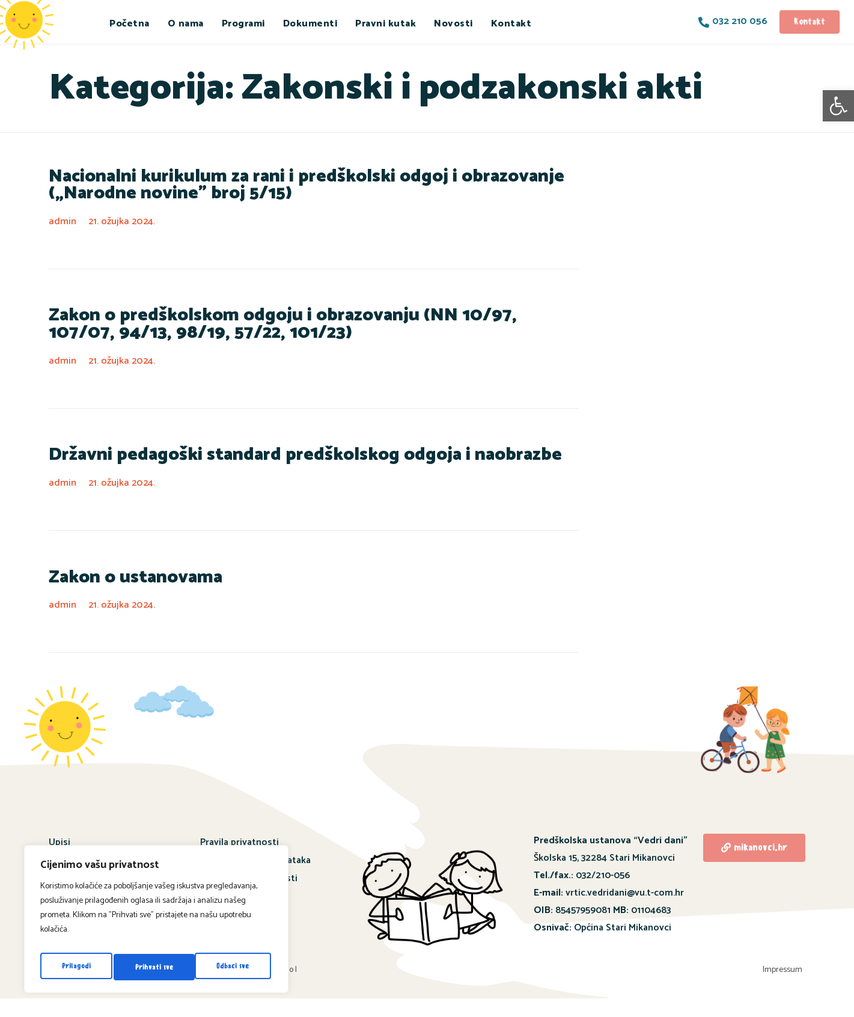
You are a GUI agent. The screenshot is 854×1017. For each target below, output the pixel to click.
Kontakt (511, 24)
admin (63, 225)
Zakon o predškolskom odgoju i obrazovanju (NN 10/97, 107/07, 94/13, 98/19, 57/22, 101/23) (306, 330)
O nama (186, 24)
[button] (838, 105)
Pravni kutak (385, 24)
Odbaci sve (151, 967)
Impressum (786, 985)
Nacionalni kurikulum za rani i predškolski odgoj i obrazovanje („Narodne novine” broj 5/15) (313, 187)
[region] (156, 922)
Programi (243, 24)
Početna (129, 24)
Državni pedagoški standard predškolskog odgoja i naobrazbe (272, 463)
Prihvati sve (232, 967)
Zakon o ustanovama (124, 588)
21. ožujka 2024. (125, 225)
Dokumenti (310, 24)
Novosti (453, 24)
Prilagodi (75, 967)
